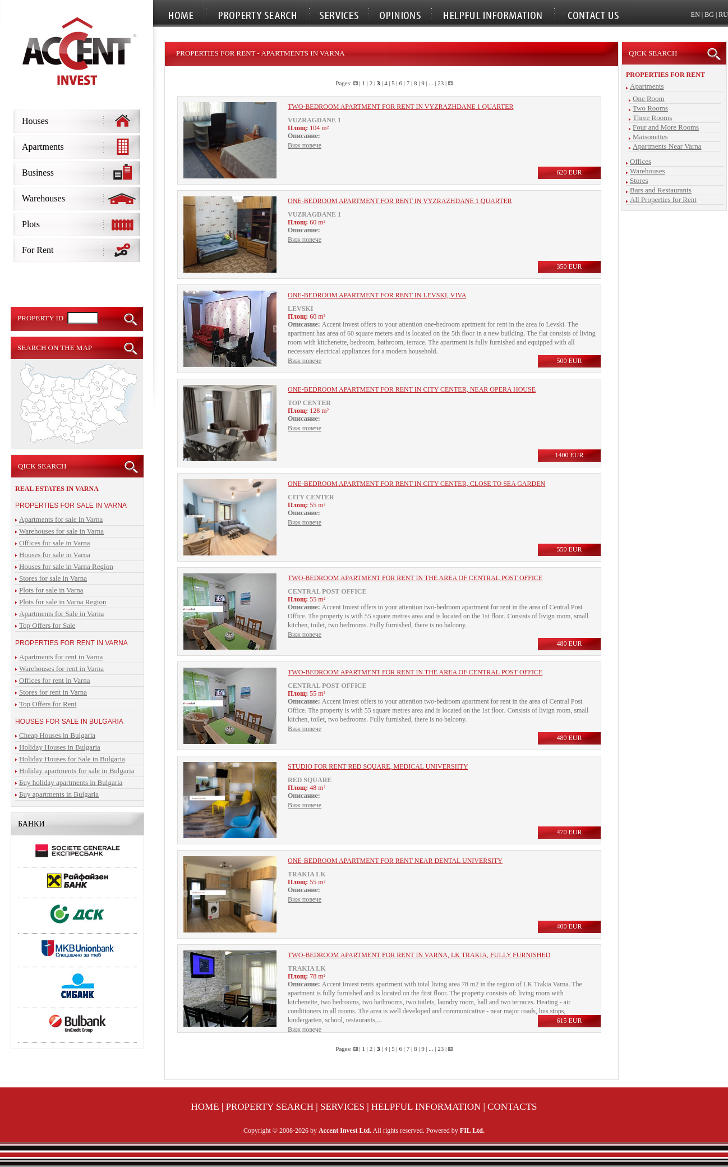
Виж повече (304, 145)
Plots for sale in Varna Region (62, 602)
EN (695, 15)
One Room (649, 98)
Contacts (512, 1106)
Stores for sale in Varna (53, 578)
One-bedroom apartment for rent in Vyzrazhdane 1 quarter (400, 201)
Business (38, 172)
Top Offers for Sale (47, 625)
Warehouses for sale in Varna (61, 531)
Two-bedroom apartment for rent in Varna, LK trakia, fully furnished (419, 955)
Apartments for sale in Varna (61, 519)
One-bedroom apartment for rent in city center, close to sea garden (416, 484)
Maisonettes (650, 136)
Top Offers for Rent (47, 704)
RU (723, 15)
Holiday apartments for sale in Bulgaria (76, 770)
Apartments (43, 146)
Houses (35, 121)
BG (709, 15)
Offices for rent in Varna (54, 680)
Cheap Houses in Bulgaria (57, 735)
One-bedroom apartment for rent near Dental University (395, 861)
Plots (31, 224)
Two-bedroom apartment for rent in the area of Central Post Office (415, 578)
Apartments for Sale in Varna (61, 613)
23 (440, 83)
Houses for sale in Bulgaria (69, 721)
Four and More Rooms (666, 127)
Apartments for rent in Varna (61, 657)
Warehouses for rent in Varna (61, 668)
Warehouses (43, 198)
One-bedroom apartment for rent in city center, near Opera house (412, 389)
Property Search (270, 1106)
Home (205, 1106)
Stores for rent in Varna (53, 692)
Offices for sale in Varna (54, 543)
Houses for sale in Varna (54, 554)
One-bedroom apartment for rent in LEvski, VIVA (377, 295)
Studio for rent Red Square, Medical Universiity (378, 766)
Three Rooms (652, 117)
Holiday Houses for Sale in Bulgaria (72, 759)
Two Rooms (650, 108)
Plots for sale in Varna (51, 590)
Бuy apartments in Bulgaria (59, 794)
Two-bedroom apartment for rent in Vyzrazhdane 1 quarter (400, 107)
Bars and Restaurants (661, 190)
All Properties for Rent (663, 199)
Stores (639, 180)
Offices (640, 161)
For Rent (37, 250)
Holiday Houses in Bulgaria (59, 747)
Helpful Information (426, 1106)
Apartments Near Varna (667, 146)
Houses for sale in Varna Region (66, 566)
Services (342, 1106)
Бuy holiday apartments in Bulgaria (70, 782)
